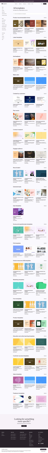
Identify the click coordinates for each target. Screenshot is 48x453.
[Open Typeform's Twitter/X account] (39, 443)
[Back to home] (4, 3)
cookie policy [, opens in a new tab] (22, 451)
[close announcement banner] (46, 1)
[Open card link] (18, 27)
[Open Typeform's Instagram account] (40, 443)
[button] (16, 3)
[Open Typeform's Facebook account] (38, 443)
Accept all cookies (43, 449)
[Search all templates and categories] (29, 14)
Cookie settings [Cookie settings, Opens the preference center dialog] (43, 451)
